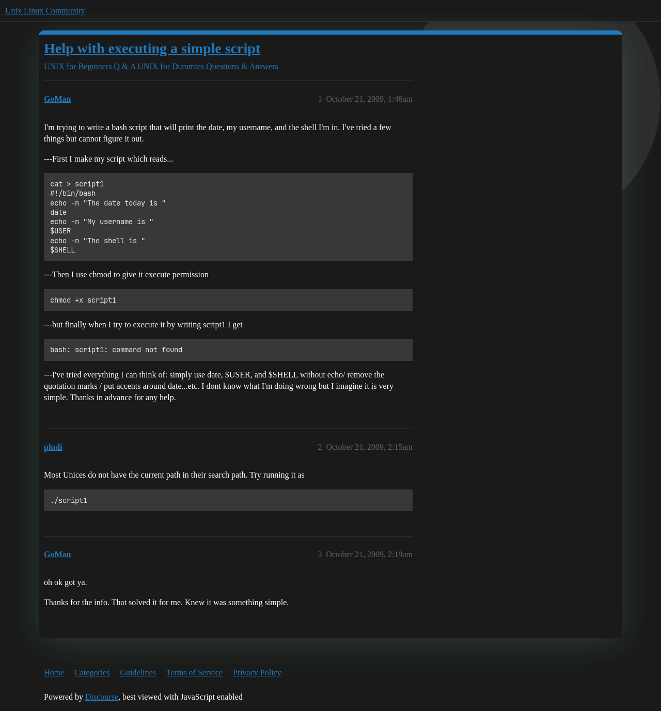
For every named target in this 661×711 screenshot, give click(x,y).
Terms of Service (194, 672)
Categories (91, 672)
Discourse (101, 696)
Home (54, 672)
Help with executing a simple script (152, 48)
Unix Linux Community (45, 10)
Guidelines (138, 672)
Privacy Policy (257, 672)
